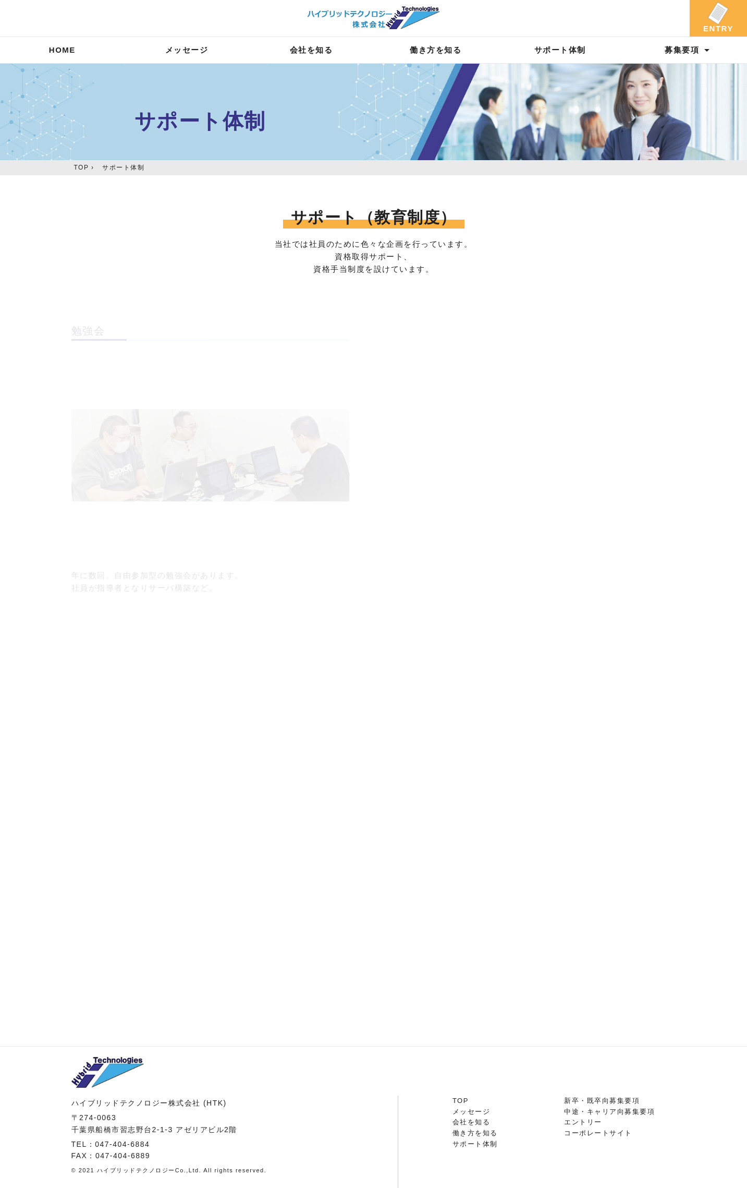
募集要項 (682, 49)
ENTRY (718, 28)
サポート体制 (560, 49)
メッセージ (187, 49)
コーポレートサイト (598, 1133)
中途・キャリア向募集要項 (609, 1111)
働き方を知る (435, 49)
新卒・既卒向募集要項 (602, 1101)
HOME (62, 49)
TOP (81, 167)
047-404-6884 (122, 1144)
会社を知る (311, 49)
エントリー (583, 1122)
